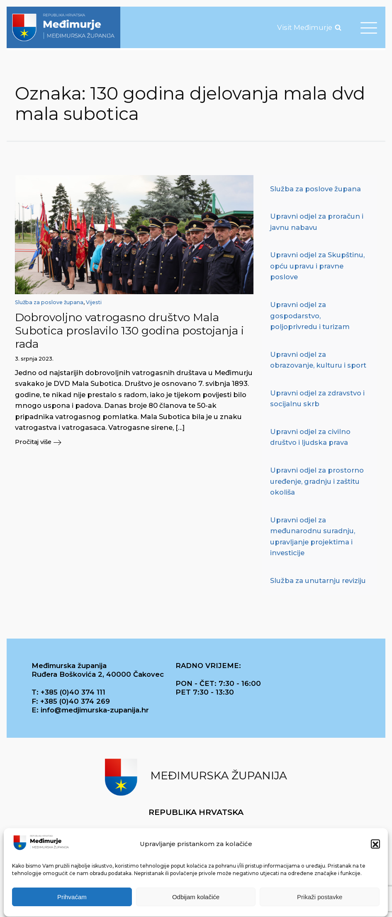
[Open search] (338, 27)
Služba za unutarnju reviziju (318, 580)
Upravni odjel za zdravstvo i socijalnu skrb (317, 398)
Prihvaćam (72, 899)
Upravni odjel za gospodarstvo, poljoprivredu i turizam (310, 315)
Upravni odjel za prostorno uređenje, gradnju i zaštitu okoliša (317, 481)
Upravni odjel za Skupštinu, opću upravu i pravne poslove (317, 266)
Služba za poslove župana (49, 302)
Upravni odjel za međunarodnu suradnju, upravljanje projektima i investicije (312, 536)
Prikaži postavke (319, 899)
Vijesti (94, 302)
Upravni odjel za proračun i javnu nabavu (316, 222)
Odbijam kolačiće (195, 899)
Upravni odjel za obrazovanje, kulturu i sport (318, 360)
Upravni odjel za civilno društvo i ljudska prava (310, 437)
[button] (375, 847)
